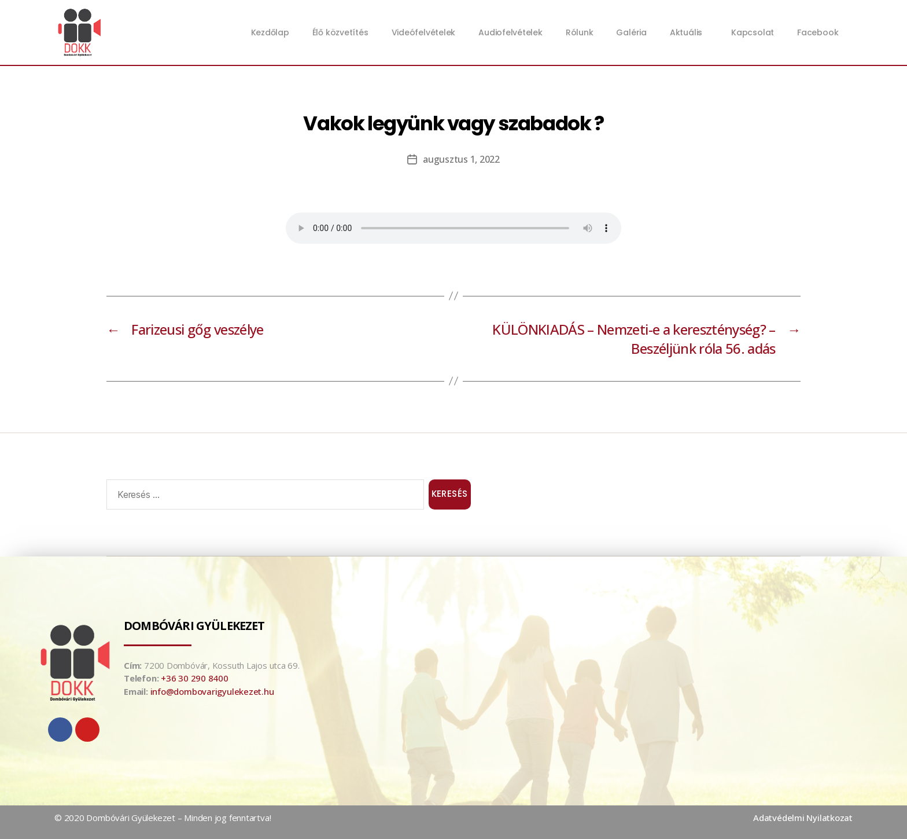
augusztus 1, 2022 (461, 159)
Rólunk (579, 32)
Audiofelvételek (510, 32)
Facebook (817, 32)
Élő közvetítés (340, 32)
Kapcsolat (752, 32)
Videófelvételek (424, 32)
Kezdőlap (270, 32)
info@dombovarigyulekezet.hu (212, 691)
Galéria (631, 32)
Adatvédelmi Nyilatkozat (803, 817)
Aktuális (689, 32)
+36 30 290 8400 (194, 678)
